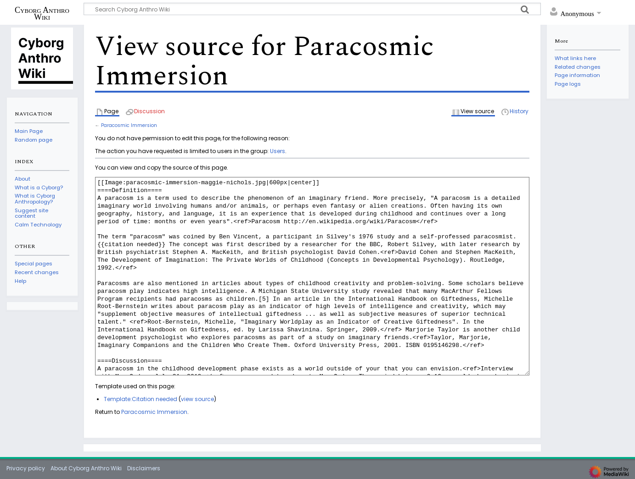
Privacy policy (25, 468)
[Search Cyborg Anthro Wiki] (312, 9)
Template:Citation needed (140, 399)
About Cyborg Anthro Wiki (86, 468)
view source (197, 399)
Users (277, 151)
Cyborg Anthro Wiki (42, 13)
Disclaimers (143, 468)
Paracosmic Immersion (129, 125)
